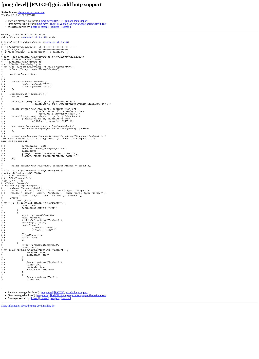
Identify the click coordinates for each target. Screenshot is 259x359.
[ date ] (35, 26)
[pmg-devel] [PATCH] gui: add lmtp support (63, 20)
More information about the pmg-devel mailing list (28, 356)
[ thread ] (44, 26)
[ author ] (66, 26)
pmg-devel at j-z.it (34, 37)
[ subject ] (55, 26)
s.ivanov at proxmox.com (31, 12)
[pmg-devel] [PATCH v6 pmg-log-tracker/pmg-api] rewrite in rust (71, 23)
